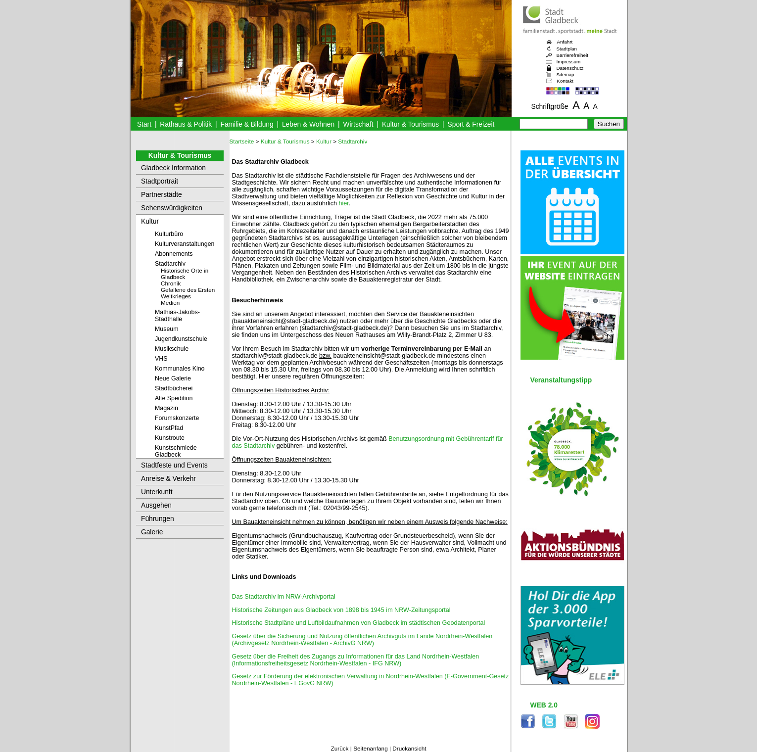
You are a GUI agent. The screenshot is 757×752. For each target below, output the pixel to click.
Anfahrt (565, 42)
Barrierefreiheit (572, 55)
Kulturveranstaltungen (184, 243)
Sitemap (565, 74)
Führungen (157, 518)
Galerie (152, 532)
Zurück (339, 748)
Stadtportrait (159, 181)
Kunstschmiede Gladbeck (176, 451)
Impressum (569, 61)
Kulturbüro (169, 234)
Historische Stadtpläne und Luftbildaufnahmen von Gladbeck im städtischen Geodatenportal (358, 622)
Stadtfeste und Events (174, 465)
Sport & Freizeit (471, 124)
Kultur (150, 221)
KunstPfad (169, 427)
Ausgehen (156, 505)
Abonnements (173, 253)
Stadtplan (567, 48)
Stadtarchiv (170, 263)
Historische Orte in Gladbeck (184, 273)
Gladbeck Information (173, 168)
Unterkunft (157, 492)
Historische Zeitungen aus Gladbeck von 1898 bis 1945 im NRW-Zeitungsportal (341, 610)
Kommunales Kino (179, 368)
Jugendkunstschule (181, 338)
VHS (161, 358)
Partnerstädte (161, 194)
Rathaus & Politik (186, 124)
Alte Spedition (173, 398)
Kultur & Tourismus (410, 124)
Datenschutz (570, 68)
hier (344, 203)
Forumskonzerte (177, 418)
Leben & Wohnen (308, 124)
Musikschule (172, 348)
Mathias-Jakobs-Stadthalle (177, 316)
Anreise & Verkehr (168, 478)
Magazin (166, 408)
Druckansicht (409, 748)
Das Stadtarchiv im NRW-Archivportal (283, 596)
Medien (170, 302)
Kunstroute (170, 437)
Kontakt (565, 81)
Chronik (171, 283)
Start (144, 124)
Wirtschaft (358, 124)
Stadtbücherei (173, 388)
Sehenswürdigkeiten (171, 208)
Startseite (242, 141)
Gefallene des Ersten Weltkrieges (188, 292)
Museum (166, 329)
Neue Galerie (173, 378)
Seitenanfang (370, 748)
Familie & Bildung (247, 124)
